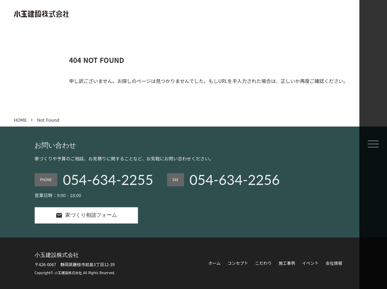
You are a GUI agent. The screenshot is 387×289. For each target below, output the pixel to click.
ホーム (214, 263)
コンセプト (238, 263)
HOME (20, 120)
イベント (310, 263)
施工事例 (287, 263)
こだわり (263, 263)
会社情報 (334, 263)
